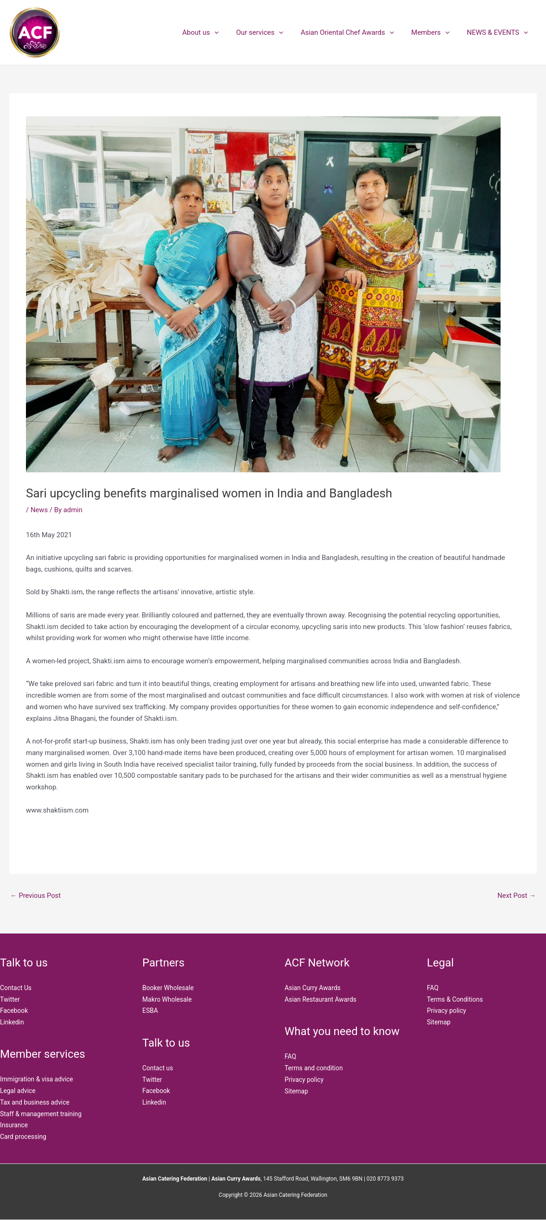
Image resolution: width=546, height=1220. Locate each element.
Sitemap (296, 1091)
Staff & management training (41, 1114)
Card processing (23, 1137)
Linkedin (12, 1022)
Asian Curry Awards (313, 988)
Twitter (10, 999)
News (39, 510)
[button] (230, 32)
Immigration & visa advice (37, 1080)
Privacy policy (304, 1080)
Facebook (14, 1011)
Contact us (157, 1068)
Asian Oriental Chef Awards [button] (355, 32)
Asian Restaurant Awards (321, 999)
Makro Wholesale (167, 999)
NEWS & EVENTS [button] (499, 32)
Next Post (516, 895)
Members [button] (436, 32)
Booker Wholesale (168, 988)
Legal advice (18, 1091)
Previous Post (36, 895)
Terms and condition (314, 1068)
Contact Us (16, 988)
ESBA (150, 1011)
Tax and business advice (35, 1102)
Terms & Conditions (455, 999)
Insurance (14, 1126)
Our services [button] (272, 32)
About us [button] (216, 32)
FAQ (290, 1057)
